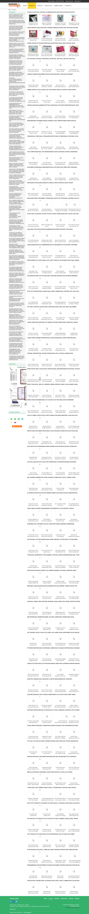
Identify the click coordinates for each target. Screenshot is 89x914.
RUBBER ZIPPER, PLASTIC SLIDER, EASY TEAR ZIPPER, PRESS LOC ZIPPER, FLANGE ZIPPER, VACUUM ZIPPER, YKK (17, 45)
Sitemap (77, 898)
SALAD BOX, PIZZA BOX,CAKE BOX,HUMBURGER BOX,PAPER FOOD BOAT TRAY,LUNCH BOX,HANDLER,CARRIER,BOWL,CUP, (17, 99)
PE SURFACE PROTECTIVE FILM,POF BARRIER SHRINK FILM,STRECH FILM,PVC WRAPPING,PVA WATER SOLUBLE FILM (16, 208)
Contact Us (68, 5)
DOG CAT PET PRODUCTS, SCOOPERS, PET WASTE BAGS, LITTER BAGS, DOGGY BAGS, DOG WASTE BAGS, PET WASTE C (16, 328)
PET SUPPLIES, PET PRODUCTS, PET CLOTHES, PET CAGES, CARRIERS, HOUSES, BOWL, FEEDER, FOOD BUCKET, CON (16, 333)
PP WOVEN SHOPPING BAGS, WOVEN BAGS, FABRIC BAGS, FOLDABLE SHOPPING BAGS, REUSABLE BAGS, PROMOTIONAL (16, 269)
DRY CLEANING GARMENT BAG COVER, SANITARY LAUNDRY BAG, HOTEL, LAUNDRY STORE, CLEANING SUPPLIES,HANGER (17, 202)
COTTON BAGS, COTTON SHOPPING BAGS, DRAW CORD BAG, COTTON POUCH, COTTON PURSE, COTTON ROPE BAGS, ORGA (16, 228)
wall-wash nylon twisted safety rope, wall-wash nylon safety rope (33, 893)
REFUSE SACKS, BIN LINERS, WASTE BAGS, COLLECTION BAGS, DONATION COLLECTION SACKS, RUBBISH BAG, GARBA (17, 182)
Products (31, 5)
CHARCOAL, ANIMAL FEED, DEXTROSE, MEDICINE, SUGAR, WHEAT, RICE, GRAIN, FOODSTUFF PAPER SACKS (16, 252)
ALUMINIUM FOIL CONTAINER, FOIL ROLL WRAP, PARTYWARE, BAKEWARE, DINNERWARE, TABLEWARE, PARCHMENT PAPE (16, 222)
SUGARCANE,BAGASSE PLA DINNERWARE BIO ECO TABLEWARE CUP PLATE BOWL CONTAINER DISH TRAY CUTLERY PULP (16, 106)
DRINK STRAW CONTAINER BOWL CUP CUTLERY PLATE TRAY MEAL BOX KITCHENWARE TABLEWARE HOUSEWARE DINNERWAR (16, 171)
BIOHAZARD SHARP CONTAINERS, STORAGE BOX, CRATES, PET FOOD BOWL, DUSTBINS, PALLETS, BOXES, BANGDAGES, (17, 88)
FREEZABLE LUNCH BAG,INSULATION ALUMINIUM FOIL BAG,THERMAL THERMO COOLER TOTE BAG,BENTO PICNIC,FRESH (17, 246)
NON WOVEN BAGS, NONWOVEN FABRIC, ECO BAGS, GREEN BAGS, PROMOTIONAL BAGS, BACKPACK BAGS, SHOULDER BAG (17, 257)
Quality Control (58, 5)
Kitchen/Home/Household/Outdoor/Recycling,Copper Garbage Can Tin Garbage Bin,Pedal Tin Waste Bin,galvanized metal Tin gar (66, 211)
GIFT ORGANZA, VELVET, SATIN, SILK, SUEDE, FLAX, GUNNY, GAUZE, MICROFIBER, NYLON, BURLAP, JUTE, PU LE (17, 263)
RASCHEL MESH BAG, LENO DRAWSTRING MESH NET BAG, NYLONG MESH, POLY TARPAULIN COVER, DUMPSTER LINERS (16, 310)
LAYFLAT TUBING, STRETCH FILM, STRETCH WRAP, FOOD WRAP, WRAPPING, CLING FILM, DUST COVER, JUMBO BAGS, (17, 176)
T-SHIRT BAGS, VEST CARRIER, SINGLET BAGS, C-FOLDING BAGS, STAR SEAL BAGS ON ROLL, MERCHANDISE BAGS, (17, 322)
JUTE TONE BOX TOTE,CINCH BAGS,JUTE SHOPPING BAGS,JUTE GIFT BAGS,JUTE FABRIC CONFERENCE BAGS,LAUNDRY (17, 339)
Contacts (71, 898)
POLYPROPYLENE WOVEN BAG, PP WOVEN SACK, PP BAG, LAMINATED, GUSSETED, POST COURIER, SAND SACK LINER (17, 292)
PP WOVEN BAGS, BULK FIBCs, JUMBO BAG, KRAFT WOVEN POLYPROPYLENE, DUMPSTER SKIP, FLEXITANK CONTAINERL (16, 345)
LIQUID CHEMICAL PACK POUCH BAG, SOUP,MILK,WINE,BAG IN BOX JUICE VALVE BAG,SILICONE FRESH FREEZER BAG (17, 22)
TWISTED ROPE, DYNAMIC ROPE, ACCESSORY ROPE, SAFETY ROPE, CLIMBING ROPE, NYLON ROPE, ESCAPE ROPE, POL (17, 358)
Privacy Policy (13, 904)
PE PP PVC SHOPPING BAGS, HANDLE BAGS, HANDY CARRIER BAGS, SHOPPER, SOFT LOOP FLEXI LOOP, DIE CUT (16, 125)
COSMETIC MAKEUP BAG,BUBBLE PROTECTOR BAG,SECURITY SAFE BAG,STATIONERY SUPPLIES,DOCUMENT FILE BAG (17, 39)
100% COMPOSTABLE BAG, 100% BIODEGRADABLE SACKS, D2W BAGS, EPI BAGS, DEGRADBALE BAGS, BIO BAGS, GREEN (16, 68)
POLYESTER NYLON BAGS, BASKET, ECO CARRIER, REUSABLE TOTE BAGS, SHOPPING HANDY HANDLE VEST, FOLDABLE (17, 240)
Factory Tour (48, 5)
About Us (40, 5)
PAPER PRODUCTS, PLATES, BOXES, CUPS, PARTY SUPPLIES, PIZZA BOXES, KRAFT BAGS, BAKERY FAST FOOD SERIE (16, 112)
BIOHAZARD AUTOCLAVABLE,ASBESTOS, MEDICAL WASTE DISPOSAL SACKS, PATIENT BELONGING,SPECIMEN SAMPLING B (17, 81)
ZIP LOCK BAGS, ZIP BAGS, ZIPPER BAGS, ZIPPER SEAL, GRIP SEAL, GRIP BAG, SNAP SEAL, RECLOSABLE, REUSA (17, 33)
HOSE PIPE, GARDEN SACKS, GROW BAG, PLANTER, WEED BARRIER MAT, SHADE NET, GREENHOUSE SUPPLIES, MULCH (16, 280)
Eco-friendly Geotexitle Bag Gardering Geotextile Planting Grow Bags (60, 707)
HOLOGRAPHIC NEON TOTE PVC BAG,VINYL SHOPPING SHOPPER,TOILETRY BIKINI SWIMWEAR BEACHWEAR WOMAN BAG (17, 118)
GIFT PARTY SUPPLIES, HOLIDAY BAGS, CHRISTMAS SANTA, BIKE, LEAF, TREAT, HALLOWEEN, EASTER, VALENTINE (16, 130)
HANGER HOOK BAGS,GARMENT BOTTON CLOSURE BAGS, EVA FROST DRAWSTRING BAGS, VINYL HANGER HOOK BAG (17, 51)
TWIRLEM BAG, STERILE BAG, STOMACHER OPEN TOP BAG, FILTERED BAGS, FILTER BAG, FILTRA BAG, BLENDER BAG (16, 62)
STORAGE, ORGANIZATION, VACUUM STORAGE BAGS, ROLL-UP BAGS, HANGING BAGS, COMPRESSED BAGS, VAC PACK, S (17, 148)
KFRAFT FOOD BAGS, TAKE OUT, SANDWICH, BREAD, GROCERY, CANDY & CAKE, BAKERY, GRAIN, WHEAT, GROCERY (16, 165)
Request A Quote (69, 1)
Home (25, 5)
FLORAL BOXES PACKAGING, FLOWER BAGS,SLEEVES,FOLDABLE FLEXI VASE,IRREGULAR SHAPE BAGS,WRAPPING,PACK (16, 298)
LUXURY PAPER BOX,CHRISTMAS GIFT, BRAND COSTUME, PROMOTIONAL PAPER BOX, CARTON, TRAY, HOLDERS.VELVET (16, 136)
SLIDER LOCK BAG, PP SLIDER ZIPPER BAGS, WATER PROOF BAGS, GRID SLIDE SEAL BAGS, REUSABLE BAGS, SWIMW (16, 28)
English (79, 1)
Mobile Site (13, 909)
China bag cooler (20, 904)
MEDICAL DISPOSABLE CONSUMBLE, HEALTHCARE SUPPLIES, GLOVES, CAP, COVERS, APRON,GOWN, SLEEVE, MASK (17, 316)
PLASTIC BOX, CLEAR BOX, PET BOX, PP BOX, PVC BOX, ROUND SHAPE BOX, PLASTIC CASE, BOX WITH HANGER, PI (16, 93)
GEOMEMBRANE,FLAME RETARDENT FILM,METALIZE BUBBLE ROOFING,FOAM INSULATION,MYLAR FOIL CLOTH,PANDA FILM (15, 352)
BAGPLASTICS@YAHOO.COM (72, 907)
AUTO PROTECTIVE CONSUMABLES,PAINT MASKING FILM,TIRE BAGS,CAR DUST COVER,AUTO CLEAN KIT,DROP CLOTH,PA (16, 189)
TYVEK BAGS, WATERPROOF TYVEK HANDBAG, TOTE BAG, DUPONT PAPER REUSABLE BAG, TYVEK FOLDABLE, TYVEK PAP (16, 234)
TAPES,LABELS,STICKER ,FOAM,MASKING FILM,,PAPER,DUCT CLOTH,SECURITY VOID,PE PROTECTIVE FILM (15, 215)
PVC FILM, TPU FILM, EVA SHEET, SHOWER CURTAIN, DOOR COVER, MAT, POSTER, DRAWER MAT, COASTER (16, 305)
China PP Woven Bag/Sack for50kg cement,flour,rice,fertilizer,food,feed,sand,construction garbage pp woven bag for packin (66, 722)
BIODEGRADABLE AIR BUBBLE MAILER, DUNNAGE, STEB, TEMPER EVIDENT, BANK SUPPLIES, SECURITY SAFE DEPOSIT (17, 56)
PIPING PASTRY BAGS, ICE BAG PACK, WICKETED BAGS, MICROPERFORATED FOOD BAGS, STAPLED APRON (16, 159)
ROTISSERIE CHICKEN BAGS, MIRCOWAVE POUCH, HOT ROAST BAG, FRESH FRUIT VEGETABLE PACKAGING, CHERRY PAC (16, 74)
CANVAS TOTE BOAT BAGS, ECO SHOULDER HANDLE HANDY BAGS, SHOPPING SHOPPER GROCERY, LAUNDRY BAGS (17, 275)
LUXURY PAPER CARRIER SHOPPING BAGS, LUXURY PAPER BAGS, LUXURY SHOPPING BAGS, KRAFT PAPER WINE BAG (16, 142)
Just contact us (27, 912)
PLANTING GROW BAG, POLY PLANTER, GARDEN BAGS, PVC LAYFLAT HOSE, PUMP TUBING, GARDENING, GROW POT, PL (16, 286)
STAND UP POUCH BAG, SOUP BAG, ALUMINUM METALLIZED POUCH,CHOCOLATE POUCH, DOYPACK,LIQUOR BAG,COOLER (16, 16)
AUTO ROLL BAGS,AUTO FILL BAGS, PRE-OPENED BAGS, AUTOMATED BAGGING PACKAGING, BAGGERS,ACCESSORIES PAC (15, 196)
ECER (48, 906)
